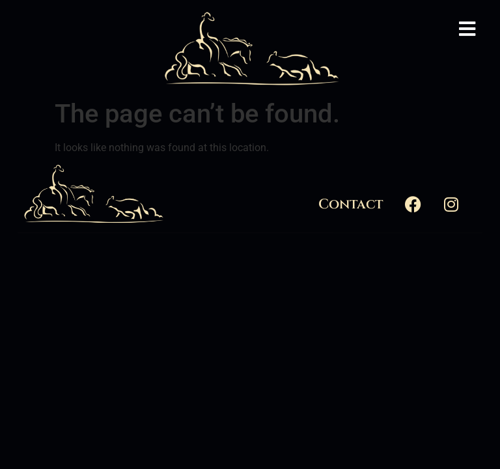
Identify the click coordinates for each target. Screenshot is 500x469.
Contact (350, 204)
